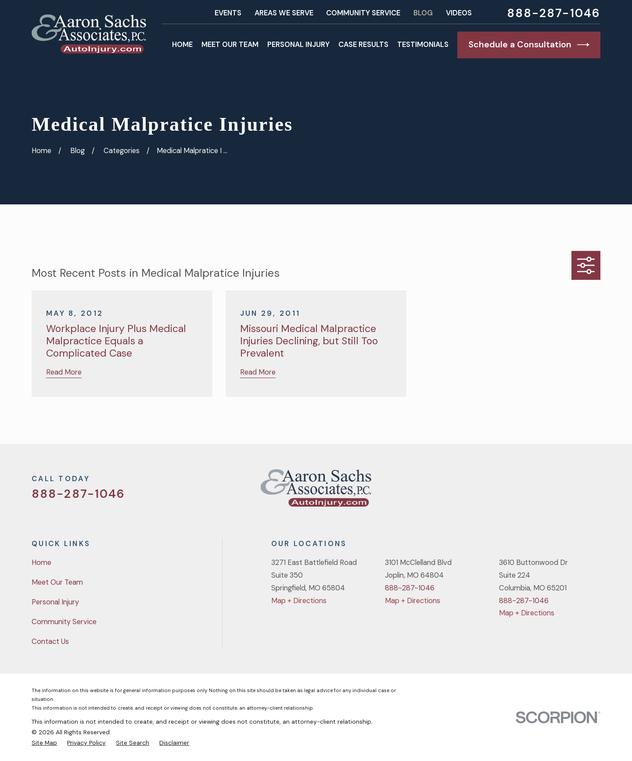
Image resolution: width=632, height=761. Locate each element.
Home (41, 562)
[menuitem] (44, 742)
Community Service (363, 13)
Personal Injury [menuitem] (298, 44)
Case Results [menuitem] (363, 44)
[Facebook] (549, 491)
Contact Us (50, 641)
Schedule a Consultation (528, 45)
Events (228, 13)
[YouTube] (572, 491)
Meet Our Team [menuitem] (230, 44)
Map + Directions (299, 600)
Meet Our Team (57, 582)
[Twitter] (526, 491)
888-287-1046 (553, 13)
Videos (459, 13)
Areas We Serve (284, 13)
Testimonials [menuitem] (423, 44)
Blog (423, 13)
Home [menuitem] (182, 44)
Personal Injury (55, 602)
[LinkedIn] (595, 491)
